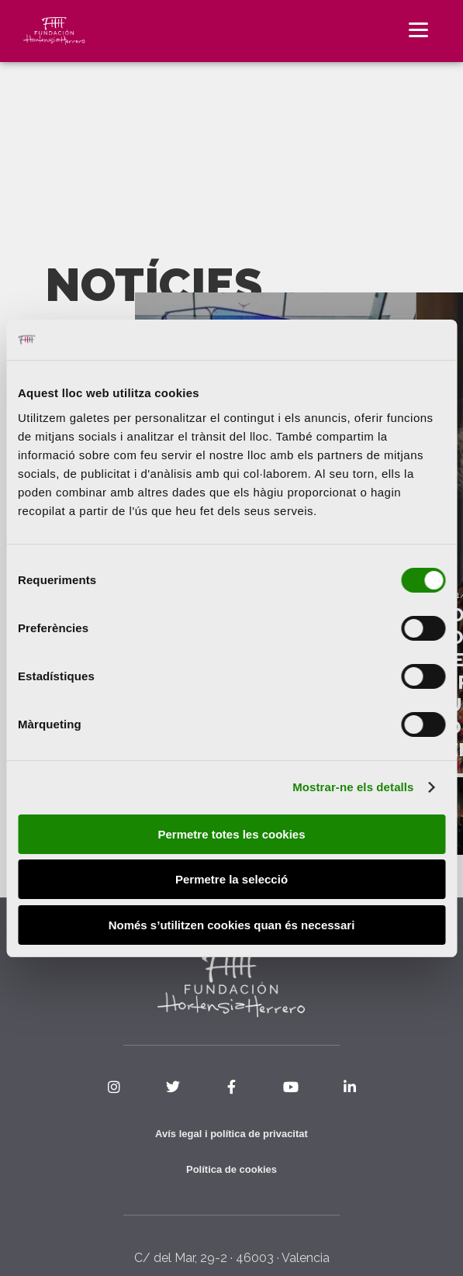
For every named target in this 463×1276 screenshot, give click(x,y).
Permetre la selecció (231, 879)
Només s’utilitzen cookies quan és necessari (232, 925)
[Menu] (418, 29)
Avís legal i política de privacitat (231, 1133)
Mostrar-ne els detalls (352, 787)
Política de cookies (231, 1169)
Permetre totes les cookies (231, 834)
